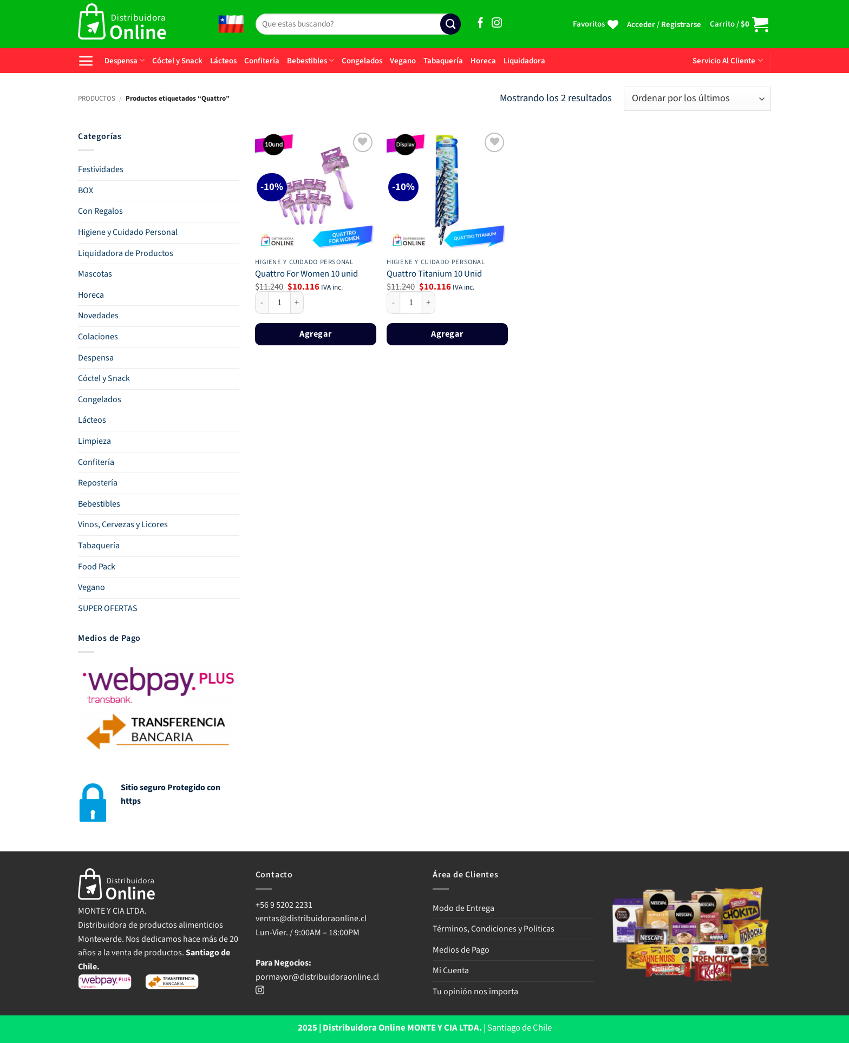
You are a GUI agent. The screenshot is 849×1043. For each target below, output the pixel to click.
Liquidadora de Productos (125, 253)
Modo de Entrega (463, 908)
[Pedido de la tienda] (697, 99)
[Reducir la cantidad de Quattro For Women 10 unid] (261, 302)
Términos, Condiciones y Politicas (493, 929)
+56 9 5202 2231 (284, 905)
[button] (664, 25)
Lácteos (223, 61)
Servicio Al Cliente (727, 61)
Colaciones (98, 337)
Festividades (100, 169)
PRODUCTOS (96, 98)
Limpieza (94, 441)
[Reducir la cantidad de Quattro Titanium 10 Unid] (393, 302)
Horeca (483, 61)
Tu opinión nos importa (475, 992)
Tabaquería (443, 61)
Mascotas (95, 274)
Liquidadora (524, 61)
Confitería (261, 61)
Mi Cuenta (451, 970)
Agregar (315, 333)
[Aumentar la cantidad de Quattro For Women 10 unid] (297, 302)
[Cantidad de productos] (279, 302)
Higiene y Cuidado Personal (128, 232)
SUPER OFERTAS (108, 608)
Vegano (403, 61)
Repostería (97, 483)
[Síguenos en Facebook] (480, 23)
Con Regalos (100, 211)
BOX (85, 190)
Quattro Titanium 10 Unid (434, 274)
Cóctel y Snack (177, 61)
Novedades (98, 316)
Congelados (362, 61)
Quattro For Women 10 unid (306, 274)
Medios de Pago (461, 950)
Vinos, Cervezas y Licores (123, 524)
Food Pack (96, 567)
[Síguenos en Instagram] (497, 23)
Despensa (125, 61)
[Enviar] (450, 24)
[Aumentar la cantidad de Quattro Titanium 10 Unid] (428, 302)
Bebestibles (310, 61)
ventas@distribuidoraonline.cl (312, 918)
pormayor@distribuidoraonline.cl (317, 977)
